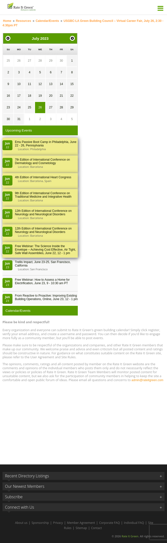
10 (18, 84)
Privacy (58, 523)
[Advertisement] (83, 421)
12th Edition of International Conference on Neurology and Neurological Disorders (43, 212)
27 (29, 60)
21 (61, 95)
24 (18, 107)
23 (8, 107)
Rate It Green (130, 536)
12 (40, 84)
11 (29, 84)
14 (61, 84)
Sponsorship (40, 523)
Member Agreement (81, 523)
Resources (23, 21)
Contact (96, 528)
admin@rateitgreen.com (147, 380)
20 (50, 95)
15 (72, 84)
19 (40, 95)
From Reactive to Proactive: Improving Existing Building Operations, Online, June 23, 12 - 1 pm (46, 297)
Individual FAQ (134, 523)
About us (21, 523)
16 (8, 95)
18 (29, 95)
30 (61, 60)
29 (50, 60)
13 (50, 84)
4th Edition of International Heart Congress (43, 177)
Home (7, 21)
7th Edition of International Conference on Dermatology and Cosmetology (42, 161)
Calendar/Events (47, 21)
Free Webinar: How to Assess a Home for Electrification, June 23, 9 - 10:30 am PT (42, 281)
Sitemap (81, 528)
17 (18, 95)
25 (8, 60)
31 (18, 119)
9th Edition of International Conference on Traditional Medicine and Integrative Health (43, 194)
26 (18, 60)
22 (72, 95)
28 (40, 60)
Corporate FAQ (109, 523)
